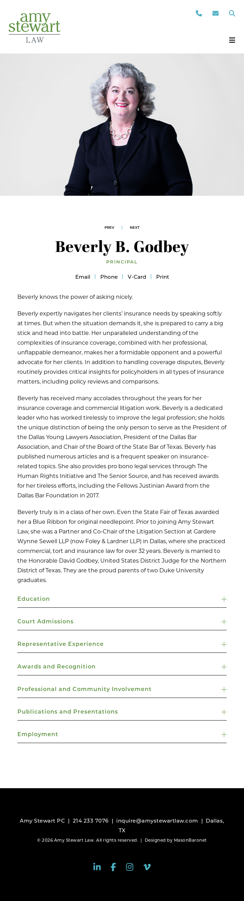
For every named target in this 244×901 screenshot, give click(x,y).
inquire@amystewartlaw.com (157, 820)
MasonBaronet (190, 840)
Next (135, 227)
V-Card (137, 276)
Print (162, 276)
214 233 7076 (91, 820)
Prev (109, 227)
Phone (109, 276)
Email (82, 276)
